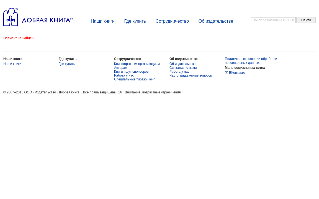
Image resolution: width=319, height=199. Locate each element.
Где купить (135, 21)
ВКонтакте (237, 73)
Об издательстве (216, 21)
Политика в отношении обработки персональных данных (251, 61)
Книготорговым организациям (137, 64)
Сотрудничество (172, 21)
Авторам (120, 68)
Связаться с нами (183, 68)
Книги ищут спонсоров (131, 72)
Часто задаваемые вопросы (191, 75)
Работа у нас (124, 75)
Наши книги (103, 21)
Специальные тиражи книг (134, 79)
